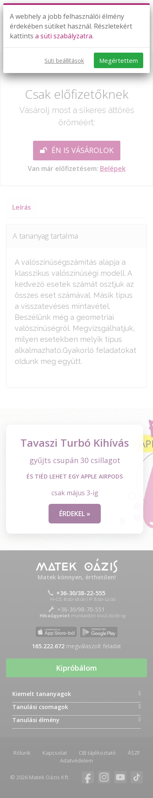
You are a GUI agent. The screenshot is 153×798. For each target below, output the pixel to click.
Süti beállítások (64, 60)
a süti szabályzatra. (64, 35)
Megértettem (118, 60)
